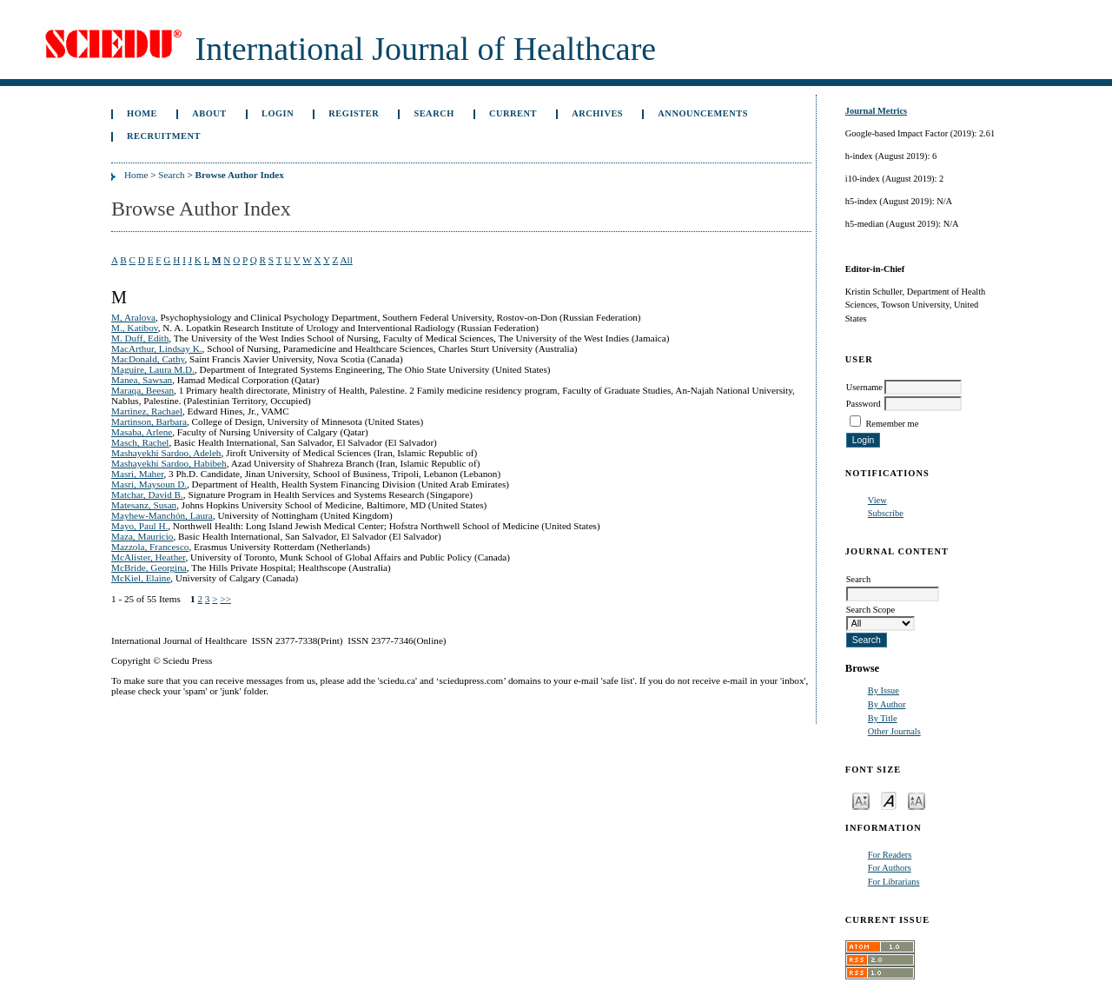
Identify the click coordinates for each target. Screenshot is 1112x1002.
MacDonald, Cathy (147, 359)
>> (225, 599)
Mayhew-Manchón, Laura (162, 515)
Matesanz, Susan (143, 505)
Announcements (703, 113)
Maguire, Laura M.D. (153, 369)
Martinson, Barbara (149, 421)
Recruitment (164, 136)
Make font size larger (916, 800)
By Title (882, 718)
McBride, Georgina (149, 567)
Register (353, 113)
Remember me (891, 423)
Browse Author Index (239, 174)
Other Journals (894, 731)
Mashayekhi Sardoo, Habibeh (169, 463)
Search (433, 113)
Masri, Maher (137, 473)
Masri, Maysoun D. (149, 484)
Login (277, 113)
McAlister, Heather (148, 557)
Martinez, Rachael (146, 411)
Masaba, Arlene (141, 432)
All (346, 260)
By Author (887, 704)
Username (864, 387)
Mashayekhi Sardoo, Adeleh (166, 453)
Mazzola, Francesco (150, 546)
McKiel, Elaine (140, 578)
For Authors (889, 868)
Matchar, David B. (147, 494)
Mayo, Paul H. (139, 526)
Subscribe (886, 513)
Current (513, 113)
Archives (597, 113)
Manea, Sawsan (141, 380)
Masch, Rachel (140, 442)
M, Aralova (133, 317)
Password (863, 403)
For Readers (890, 854)
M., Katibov (134, 327)
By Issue (883, 690)
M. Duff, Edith (140, 338)
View (877, 500)
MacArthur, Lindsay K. (156, 348)
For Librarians (894, 881)
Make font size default (888, 800)
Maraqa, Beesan (142, 390)
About (209, 113)
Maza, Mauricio (142, 536)
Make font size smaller (861, 800)
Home (142, 113)
